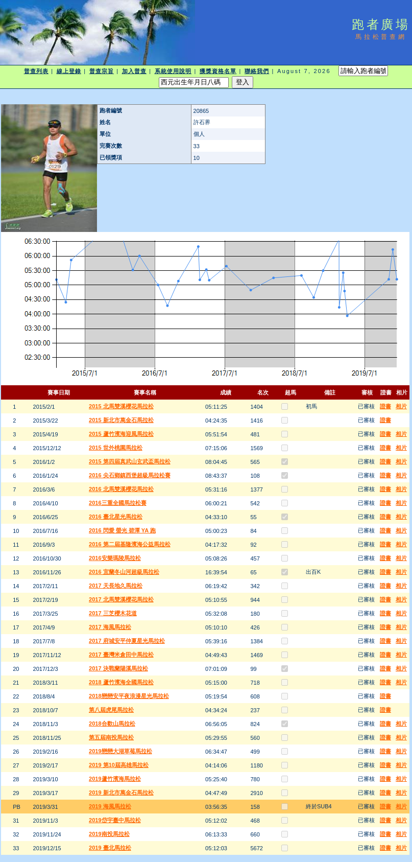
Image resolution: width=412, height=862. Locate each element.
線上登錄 (69, 71)
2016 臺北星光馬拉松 (115, 517)
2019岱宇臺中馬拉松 (114, 820)
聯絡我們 (257, 71)
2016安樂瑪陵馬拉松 (114, 558)
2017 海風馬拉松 (110, 627)
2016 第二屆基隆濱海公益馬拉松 (130, 544)
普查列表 (36, 71)
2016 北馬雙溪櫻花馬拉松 (121, 489)
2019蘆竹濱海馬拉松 (114, 779)
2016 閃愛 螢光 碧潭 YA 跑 (122, 530)
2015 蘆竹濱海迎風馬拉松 (121, 434)
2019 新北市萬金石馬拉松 (121, 792)
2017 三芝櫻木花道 (113, 613)
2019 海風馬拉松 (110, 806)
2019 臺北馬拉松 (110, 848)
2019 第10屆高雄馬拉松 (119, 765)
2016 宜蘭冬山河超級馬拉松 (124, 572)
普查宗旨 (101, 71)
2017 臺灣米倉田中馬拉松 (121, 654)
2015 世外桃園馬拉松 (115, 448)
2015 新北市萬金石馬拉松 (121, 420)
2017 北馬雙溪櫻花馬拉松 (121, 599)
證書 (385, 406)
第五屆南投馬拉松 (111, 737)
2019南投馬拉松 (109, 834)
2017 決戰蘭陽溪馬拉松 (118, 668)
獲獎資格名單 (218, 71)
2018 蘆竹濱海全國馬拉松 (121, 682)
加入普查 (134, 71)
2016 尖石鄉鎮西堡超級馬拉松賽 (130, 475)
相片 (401, 406)
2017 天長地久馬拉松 (115, 586)
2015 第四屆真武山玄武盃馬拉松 (130, 461)
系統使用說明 (173, 71)
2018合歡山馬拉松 (112, 723)
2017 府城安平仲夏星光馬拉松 (127, 641)
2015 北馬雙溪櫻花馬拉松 (121, 406)
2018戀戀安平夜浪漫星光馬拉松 (128, 696)
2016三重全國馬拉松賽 (117, 503)
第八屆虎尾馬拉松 (111, 710)
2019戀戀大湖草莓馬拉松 (120, 751)
